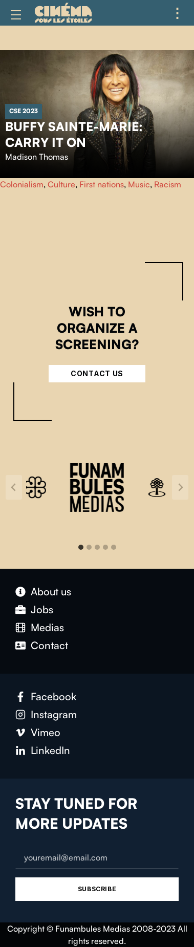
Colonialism (22, 184)
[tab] (80, 547)
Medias (47, 627)
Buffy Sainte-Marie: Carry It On (74, 134)
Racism (167, 184)
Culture (61, 184)
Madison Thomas (36, 157)
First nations (101, 184)
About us (51, 591)
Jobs (42, 609)
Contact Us (97, 373)
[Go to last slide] (14, 487)
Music (139, 184)
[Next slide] (180, 487)
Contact (49, 645)
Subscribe (97, 889)
